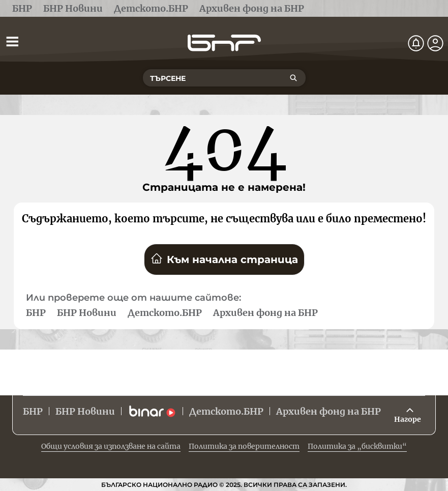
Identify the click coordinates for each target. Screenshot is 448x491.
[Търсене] (293, 78)
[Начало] (224, 43)
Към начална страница (224, 259)
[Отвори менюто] (12, 41)
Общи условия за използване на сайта (111, 446)
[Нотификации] (416, 43)
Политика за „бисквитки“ (357, 446)
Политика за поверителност (244, 446)
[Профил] (435, 43)
